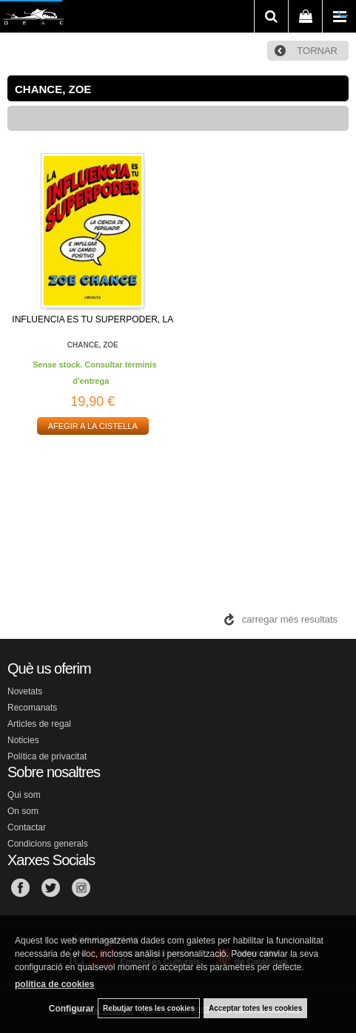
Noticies (23, 740)
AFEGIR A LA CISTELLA (93, 425)
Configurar (71, 1008)
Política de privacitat (47, 756)
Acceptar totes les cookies (255, 1008)
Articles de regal (39, 724)
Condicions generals (47, 844)
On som (22, 811)
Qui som (24, 795)
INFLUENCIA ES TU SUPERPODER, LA (92, 319)
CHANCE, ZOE (92, 345)
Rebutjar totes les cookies (149, 1008)
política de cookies (54, 984)
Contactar (26, 827)
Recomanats (32, 707)
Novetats (24, 691)
